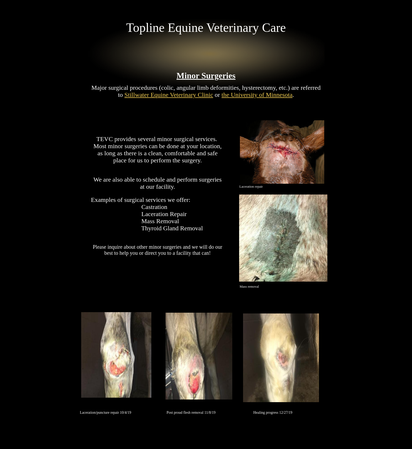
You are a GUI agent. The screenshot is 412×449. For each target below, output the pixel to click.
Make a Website (238, 401)
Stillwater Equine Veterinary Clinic (169, 94)
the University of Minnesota (257, 94)
